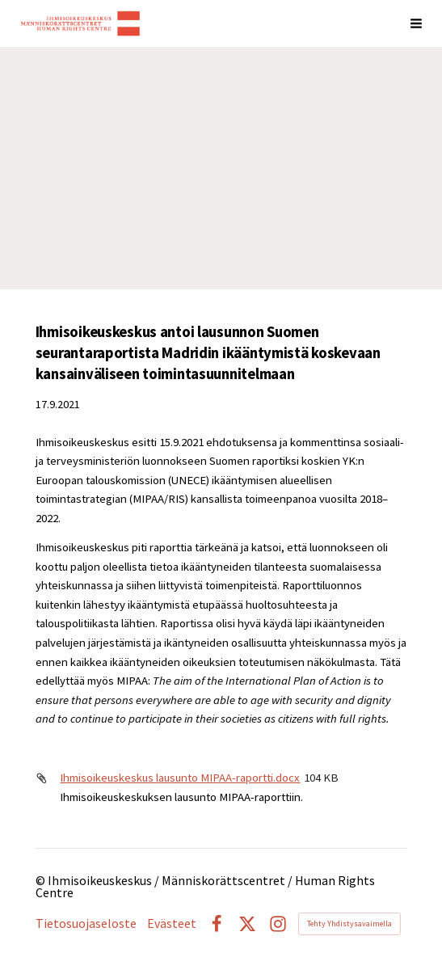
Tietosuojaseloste (86, 923)
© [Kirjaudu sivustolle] (42, 880)
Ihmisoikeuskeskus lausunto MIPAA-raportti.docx (180, 777)
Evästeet (171, 923)
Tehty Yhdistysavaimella (349, 923)
